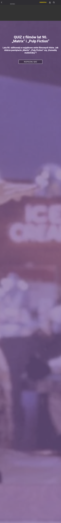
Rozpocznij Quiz (30, 62)
